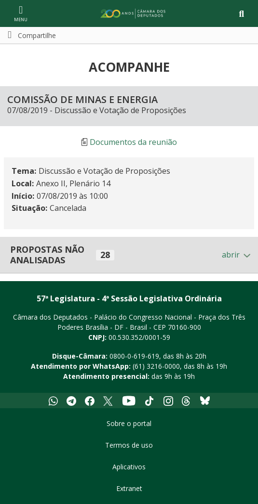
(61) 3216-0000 (156, 366)
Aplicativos (129, 466)
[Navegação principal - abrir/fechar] (21, 13)
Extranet (129, 488)
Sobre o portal (129, 423)
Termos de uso (129, 445)
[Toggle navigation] (241, 14)
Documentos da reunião (133, 142)
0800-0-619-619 (134, 356)
